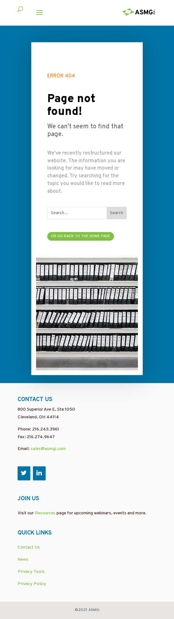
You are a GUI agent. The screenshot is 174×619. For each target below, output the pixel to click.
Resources (45, 513)
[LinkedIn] (39, 473)
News (23, 559)
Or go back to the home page (80, 236)
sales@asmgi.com (48, 449)
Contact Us (29, 547)
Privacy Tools (31, 572)
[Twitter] (24, 473)
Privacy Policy (32, 584)
